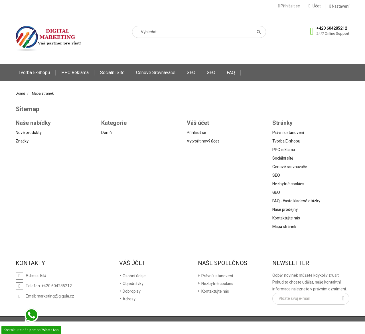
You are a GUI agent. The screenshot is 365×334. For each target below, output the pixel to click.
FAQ (231, 72)
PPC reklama (75, 72)
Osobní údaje (134, 276)
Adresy (128, 299)
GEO (211, 72)
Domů (106, 133)
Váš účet (132, 263)
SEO (191, 72)
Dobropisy (131, 291)
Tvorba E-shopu (34, 72)
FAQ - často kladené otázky (296, 201)
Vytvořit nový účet (203, 141)
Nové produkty (29, 133)
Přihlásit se (196, 133)
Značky (22, 141)
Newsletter (290, 263)
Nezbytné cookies (288, 184)
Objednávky (132, 284)
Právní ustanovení (288, 133)
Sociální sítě (112, 72)
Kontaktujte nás (286, 218)
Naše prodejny (285, 210)
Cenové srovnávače (155, 72)
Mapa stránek (284, 227)
